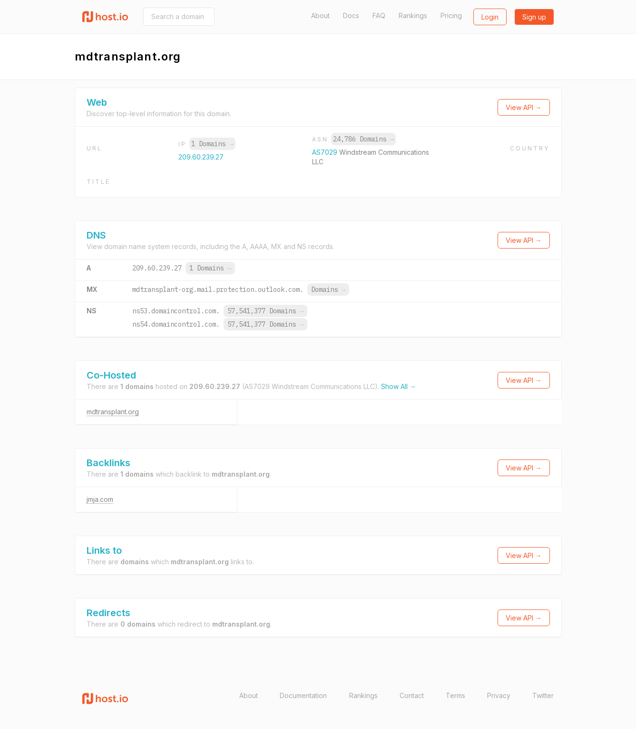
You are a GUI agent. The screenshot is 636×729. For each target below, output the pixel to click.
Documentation (303, 695)
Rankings (413, 15)
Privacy (498, 695)
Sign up (534, 17)
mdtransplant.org (113, 412)
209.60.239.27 (201, 157)
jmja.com (100, 499)
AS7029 (325, 152)
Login (490, 17)
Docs (351, 15)
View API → (524, 107)
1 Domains (212, 144)
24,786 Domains (363, 139)
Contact (412, 695)
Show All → (398, 386)
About (320, 15)
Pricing (451, 15)
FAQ (378, 15)
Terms (455, 695)
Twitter (543, 695)
